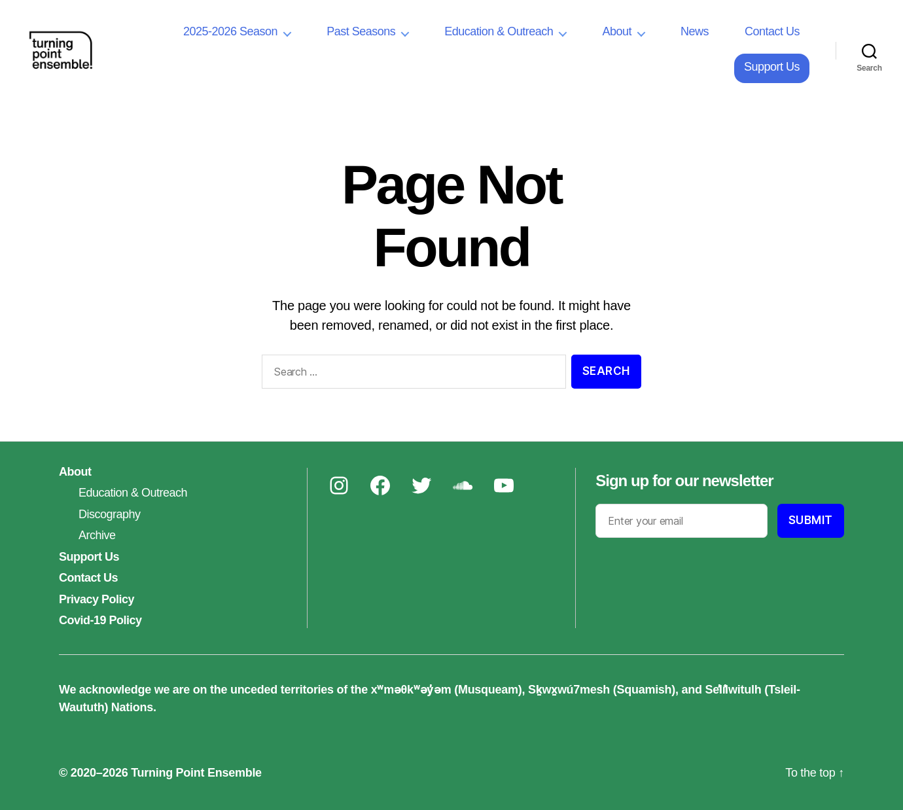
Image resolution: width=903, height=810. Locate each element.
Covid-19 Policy (100, 620)
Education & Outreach (498, 31)
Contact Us (772, 31)
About (616, 31)
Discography (110, 514)
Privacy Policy (96, 599)
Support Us (772, 66)
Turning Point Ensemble (196, 772)
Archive (97, 535)
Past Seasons (361, 31)
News (695, 31)
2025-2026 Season (230, 31)
